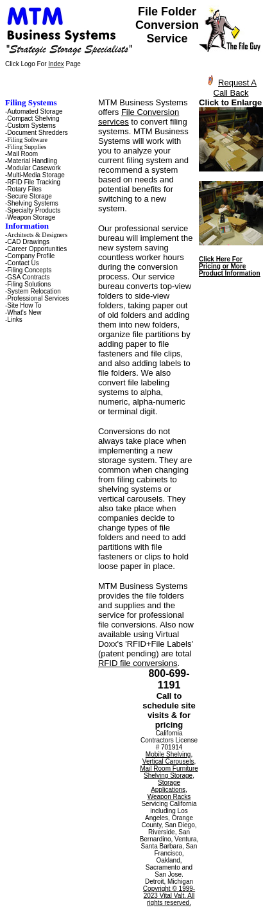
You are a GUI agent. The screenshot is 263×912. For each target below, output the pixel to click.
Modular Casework (33, 167)
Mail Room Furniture (169, 768)
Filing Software (27, 139)
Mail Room (22, 153)
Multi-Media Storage (35, 175)
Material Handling (32, 160)
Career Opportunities (37, 248)
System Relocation (33, 291)
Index (56, 63)
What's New (24, 312)
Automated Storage (34, 111)
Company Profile (31, 255)
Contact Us (22, 263)
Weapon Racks (169, 796)
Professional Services (38, 298)
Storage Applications (168, 786)
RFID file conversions (138, 663)
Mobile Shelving (168, 754)
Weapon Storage (31, 217)
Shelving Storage (168, 775)
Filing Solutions (29, 284)
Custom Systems (31, 125)
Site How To (24, 305)
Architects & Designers (37, 234)
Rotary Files (24, 189)
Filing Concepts (29, 270)
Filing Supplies (26, 146)
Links (14, 319)
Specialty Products (33, 210)
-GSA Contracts (27, 277)
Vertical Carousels (168, 761)
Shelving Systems (32, 203)
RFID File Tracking (33, 182)
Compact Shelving (33, 118)
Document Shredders (37, 132)
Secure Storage (29, 196)
